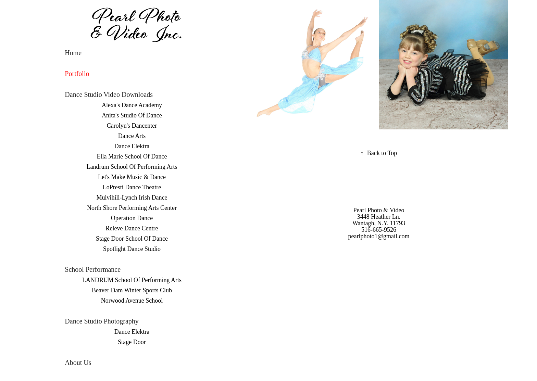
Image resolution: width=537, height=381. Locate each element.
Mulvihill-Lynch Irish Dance (132, 197)
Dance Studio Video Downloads (109, 94)
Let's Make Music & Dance (132, 177)
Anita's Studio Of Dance (132, 115)
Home (73, 52)
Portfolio (77, 73)
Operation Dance (132, 218)
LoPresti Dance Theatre (132, 187)
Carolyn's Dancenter (132, 125)
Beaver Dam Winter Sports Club (132, 290)
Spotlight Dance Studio (132, 248)
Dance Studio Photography (102, 321)
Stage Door (132, 342)
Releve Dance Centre (132, 228)
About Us (78, 362)
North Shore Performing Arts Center (132, 207)
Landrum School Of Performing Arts (132, 166)
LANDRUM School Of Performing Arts (132, 280)
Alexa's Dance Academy (132, 105)
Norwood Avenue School (132, 300)
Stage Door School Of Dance (132, 238)
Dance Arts (132, 135)
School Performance (93, 269)
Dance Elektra (131, 146)
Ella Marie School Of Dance (132, 156)
